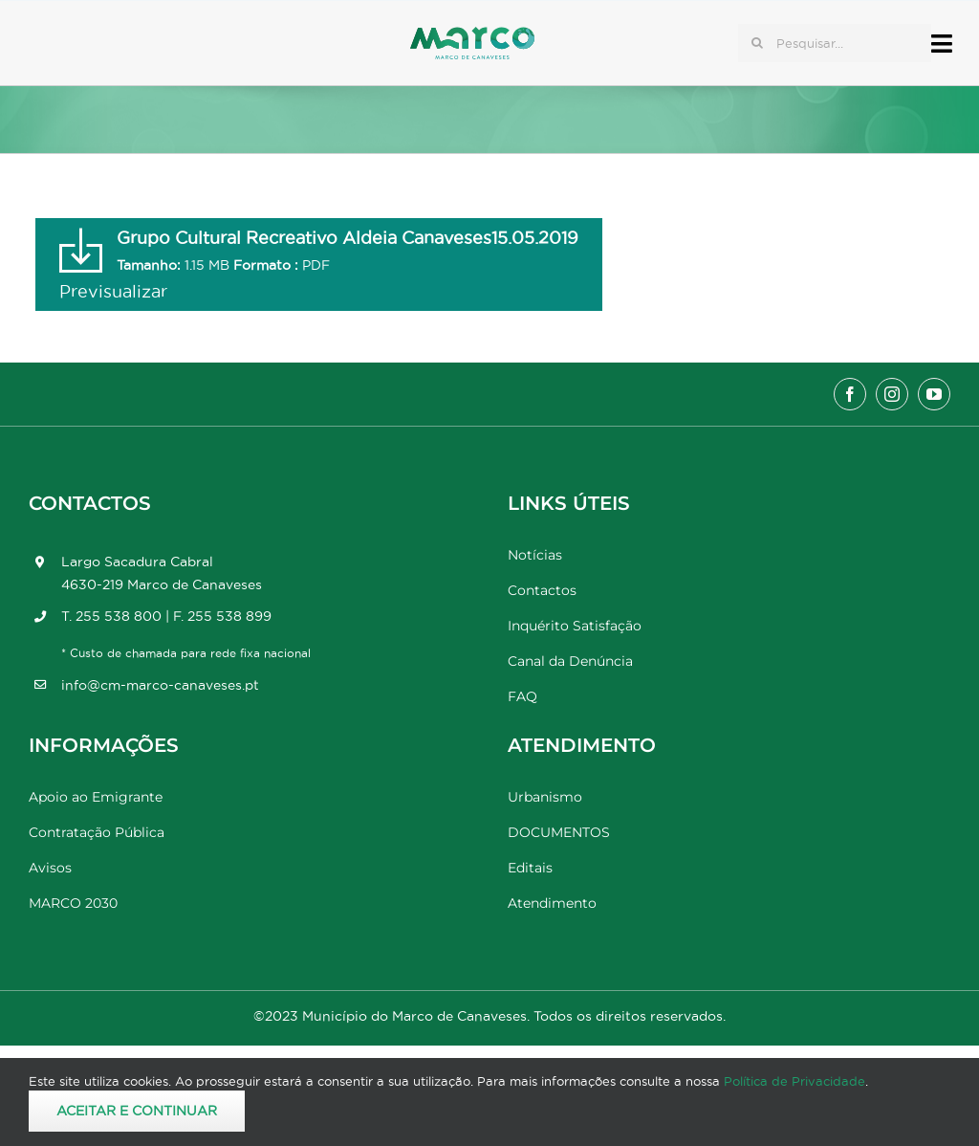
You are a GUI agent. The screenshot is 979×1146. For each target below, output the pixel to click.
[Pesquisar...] (834, 43)
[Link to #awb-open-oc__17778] (941, 43)
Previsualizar (113, 291)
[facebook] (850, 394)
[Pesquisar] (757, 43)
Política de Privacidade (794, 1081)
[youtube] (934, 394)
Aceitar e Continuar (136, 1110)
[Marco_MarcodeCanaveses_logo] (472, 35)
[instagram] (892, 394)
